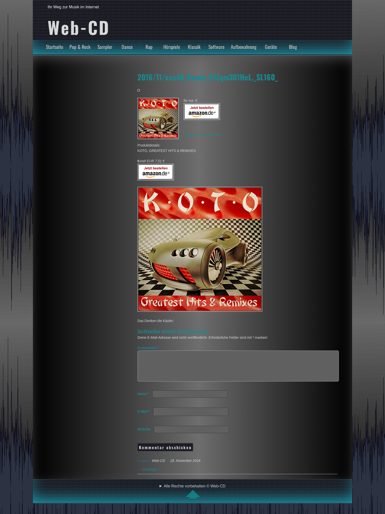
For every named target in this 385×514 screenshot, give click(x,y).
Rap (149, 46)
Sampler (104, 46)
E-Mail (144, 417)
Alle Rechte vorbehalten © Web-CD (195, 497)
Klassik (194, 46)
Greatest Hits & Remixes (202, 135)
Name (143, 400)
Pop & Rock (80, 46)
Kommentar (148, 348)
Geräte (271, 46)
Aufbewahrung (244, 46)
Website (144, 435)
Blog (293, 46)
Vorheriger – (149, 475)
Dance (127, 46)
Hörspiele (171, 46)
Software (216, 46)
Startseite (54, 46)
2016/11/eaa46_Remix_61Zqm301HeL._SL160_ (208, 77)
